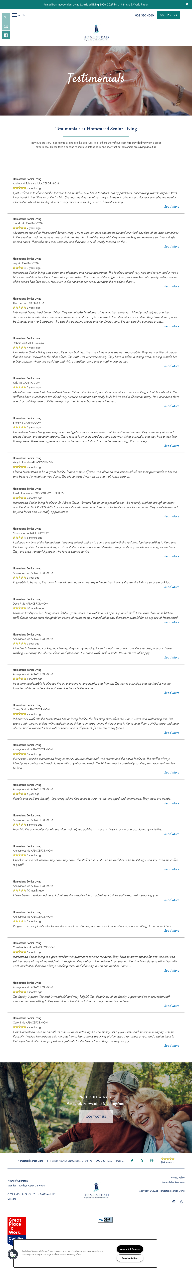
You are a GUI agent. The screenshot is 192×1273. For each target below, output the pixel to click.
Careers (12, 1207)
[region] (85, 1253)
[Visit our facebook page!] (6, 35)
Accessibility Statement (172, 1190)
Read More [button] (171, 214)
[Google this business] (152, 1169)
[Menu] (18, 15)
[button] (187, 4)
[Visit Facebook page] (132, 1169)
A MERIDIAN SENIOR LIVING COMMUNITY (32, 1202)
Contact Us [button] (96, 1125)
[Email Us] (6, 26)
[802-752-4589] (6, 17)
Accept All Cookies (130, 1249)
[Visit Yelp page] (142, 1169)
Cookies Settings (130, 1258)
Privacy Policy (177, 1185)
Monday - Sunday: (17, 1193)
